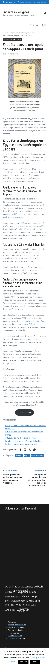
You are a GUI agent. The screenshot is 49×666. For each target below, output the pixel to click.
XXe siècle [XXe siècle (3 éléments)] (10, 609)
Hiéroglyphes (13, 633)
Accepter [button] (23, 662)
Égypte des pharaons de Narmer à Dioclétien (24, 441)
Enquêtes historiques (16, 627)
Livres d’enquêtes (37, 455)
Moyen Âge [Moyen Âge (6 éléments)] (30, 596)
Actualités (12, 622)
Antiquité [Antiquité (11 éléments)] (20, 591)
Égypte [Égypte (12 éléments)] (23, 609)
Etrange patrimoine (16, 630)
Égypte (26, 455)
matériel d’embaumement (13, 217)
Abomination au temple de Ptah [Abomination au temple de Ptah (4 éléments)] (24, 586)
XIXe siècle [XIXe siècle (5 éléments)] (33, 600)
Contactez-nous (24, 412)
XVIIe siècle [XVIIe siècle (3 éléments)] (21, 604)
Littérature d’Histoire (18, 33)
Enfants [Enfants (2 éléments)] (32, 592)
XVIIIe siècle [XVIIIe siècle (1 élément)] (32, 605)
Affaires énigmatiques (17, 625)
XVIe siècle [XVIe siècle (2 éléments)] (10, 605)
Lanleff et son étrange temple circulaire (22, 444)
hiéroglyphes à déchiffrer (33, 321)
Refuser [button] (35, 662)
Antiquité (19, 455)
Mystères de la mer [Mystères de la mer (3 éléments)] (15, 600)
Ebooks (7, 647)
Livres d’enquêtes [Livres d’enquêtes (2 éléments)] (12, 596)
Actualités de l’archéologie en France (21, 438)
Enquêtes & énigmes (16, 12)
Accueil (5, 33)
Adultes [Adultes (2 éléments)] (8, 592)
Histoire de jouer (15, 636)
